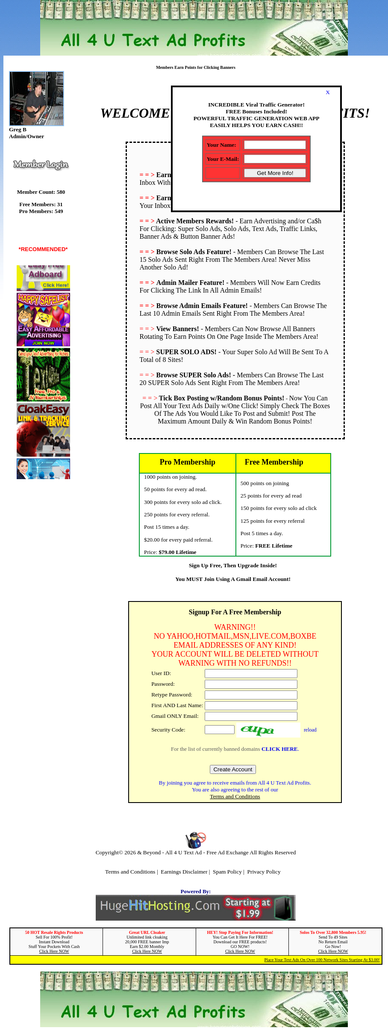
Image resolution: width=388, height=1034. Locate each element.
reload (310, 730)
